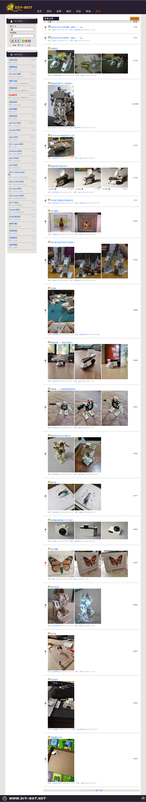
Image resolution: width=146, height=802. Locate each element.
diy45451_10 (57, 158)
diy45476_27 (78, 541)
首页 (39, 11)
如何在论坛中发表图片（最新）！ (64, 38)
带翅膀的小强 (56, 737)
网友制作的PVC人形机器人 (62, 83)
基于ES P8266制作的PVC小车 (63, 136)
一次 (28, 45)
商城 (88, 11)
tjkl (54, 579)
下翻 (96, 790)
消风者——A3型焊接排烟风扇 (63, 389)
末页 (101, 790)
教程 (68, 11)
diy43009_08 (57, 626)
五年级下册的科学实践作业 (62, 200)
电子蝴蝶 (54, 549)
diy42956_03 (83, 334)
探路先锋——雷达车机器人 (62, 343)
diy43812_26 (57, 234)
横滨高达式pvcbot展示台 (61, 436)
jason (54, 30)
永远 (14, 45)
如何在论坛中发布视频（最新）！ (65, 27)
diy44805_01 (57, 672)
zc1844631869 (57, 75)
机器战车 (54, 680)
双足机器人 (55, 587)
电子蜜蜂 (54, 211)
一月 (21, 45)
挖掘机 (53, 288)
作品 (78, 11)
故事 (59, 11)
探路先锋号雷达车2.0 (59, 166)
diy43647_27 (78, 127)
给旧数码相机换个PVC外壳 (62, 520)
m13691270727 (57, 783)
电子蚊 (53, 482)
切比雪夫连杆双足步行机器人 (63, 242)
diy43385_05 (78, 30)
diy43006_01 (57, 334)
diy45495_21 (57, 512)
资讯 (49, 11)
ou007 (82, 75)
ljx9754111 (56, 192)
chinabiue (56, 729)
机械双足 (54, 49)
